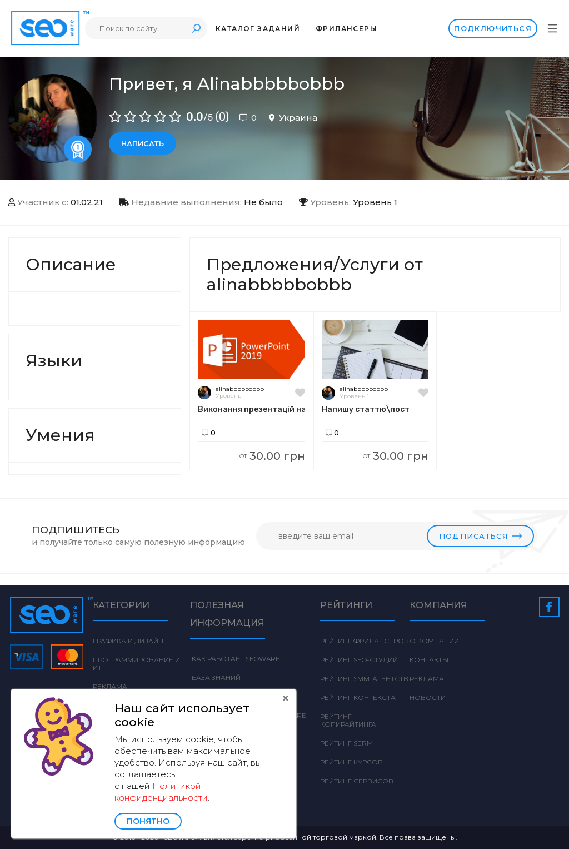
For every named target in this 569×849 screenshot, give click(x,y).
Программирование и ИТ (136, 664)
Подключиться (493, 28)
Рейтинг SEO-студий (359, 660)
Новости (428, 697)
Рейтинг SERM (346, 743)
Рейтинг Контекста (358, 697)
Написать (142, 143)
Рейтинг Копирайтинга (348, 720)
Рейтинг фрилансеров (364, 641)
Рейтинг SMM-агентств (364, 678)
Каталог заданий (258, 28)
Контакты (429, 660)
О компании (434, 641)
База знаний (215, 677)
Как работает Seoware (235, 658)
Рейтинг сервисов (356, 781)
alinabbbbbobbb (240, 389)
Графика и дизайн (128, 641)
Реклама (110, 686)
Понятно (148, 821)
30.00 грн (272, 456)
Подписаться (480, 536)
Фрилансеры (346, 28)
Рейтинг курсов (351, 762)
